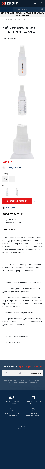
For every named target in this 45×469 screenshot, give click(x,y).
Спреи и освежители (15, 20)
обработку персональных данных (24, 383)
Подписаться (35, 373)
